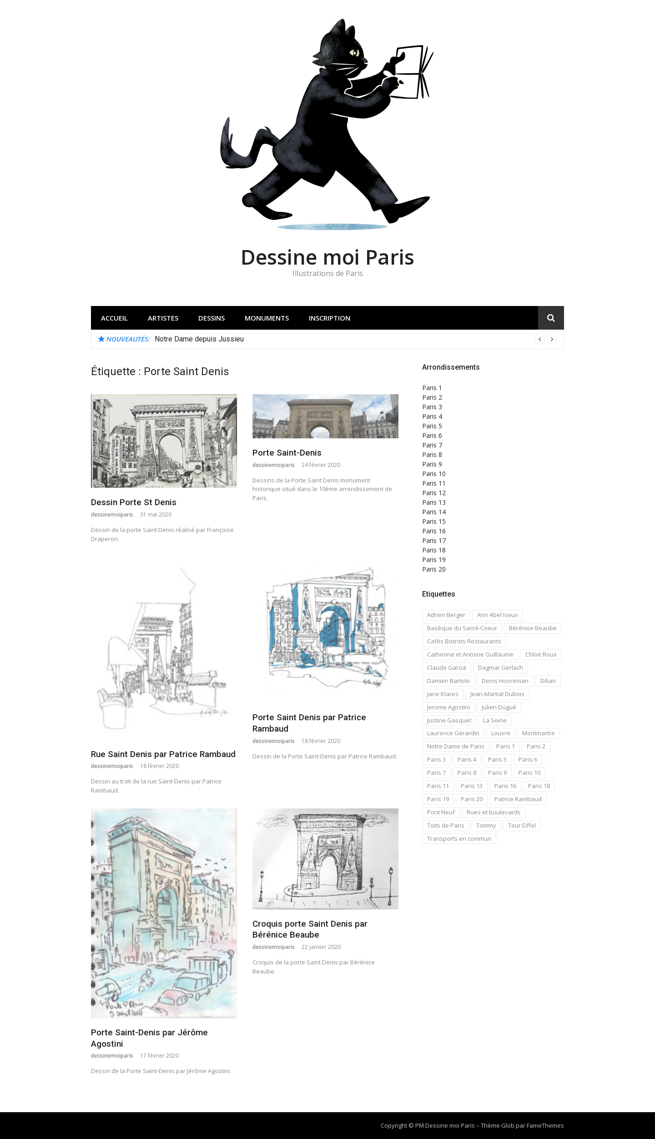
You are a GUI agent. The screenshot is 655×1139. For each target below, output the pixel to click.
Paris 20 (434, 569)
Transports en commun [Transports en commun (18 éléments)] (459, 838)
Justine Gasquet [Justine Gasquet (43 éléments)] (449, 720)
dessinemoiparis (112, 514)
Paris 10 (434, 473)
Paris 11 (434, 483)
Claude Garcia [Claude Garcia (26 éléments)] (446, 667)
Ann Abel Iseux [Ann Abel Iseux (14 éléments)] (497, 615)
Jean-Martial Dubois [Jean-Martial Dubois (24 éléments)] (497, 694)
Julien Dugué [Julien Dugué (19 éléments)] (499, 707)
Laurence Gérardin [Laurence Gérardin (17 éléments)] (453, 733)
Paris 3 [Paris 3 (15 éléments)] (436, 759)
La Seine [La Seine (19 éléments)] (495, 720)
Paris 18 (434, 550)
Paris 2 (432, 397)
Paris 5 (432, 425)
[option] (356, 339)
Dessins (211, 317)
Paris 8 (432, 454)
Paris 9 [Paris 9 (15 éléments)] (497, 772)
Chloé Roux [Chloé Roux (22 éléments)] (541, 654)
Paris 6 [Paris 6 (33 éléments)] (528, 759)
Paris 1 (432, 387)
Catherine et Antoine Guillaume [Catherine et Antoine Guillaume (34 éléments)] (470, 654)
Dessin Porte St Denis (133, 502)
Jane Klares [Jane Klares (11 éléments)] (442, 694)
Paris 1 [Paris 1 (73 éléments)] (505, 746)
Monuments (267, 317)
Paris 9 (432, 464)
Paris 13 (434, 502)
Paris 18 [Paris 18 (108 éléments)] (539, 786)
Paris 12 (434, 492)
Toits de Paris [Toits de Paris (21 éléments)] (445, 825)
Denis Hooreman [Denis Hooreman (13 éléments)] (505, 681)
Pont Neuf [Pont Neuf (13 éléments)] (441, 812)
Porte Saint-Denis (287, 452)
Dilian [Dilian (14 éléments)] (548, 681)
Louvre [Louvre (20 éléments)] (500, 733)
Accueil (114, 317)
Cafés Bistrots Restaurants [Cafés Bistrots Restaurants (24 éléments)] (464, 641)
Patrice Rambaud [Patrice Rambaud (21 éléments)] (518, 799)
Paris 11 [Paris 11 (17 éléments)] (438, 786)
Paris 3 (432, 406)
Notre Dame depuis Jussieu (199, 339)
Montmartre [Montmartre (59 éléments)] (538, 733)
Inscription (329, 317)
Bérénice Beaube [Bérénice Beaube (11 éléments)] (533, 628)
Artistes (163, 317)
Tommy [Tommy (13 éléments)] (486, 825)
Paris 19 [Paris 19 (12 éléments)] (438, 799)
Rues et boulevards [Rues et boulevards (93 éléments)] (494, 812)
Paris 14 (434, 511)
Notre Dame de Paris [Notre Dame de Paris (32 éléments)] (455, 746)
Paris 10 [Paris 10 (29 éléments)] (529, 772)
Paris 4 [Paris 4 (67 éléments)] (467, 759)
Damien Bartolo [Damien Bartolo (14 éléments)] (448, 681)
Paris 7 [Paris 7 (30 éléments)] (436, 772)
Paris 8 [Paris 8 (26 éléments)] (467, 772)
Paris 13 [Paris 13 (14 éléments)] (472, 786)
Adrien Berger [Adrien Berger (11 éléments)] (446, 615)
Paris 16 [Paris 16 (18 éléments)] (505, 786)
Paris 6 (432, 435)
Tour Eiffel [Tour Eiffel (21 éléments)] (522, 825)
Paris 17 (434, 540)
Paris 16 (434, 531)
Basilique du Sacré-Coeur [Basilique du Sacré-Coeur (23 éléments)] (462, 628)
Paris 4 (432, 416)
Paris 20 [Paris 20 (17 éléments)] (472, 799)
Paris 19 (434, 559)
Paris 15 (434, 521)
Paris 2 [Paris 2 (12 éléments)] (536, 746)
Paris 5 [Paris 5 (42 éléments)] (497, 759)
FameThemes (545, 1125)
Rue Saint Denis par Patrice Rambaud (163, 754)
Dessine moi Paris (327, 257)
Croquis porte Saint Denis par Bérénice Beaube (310, 929)
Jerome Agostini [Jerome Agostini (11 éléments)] (448, 707)
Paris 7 (432, 445)
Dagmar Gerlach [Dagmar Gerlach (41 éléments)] (500, 667)
